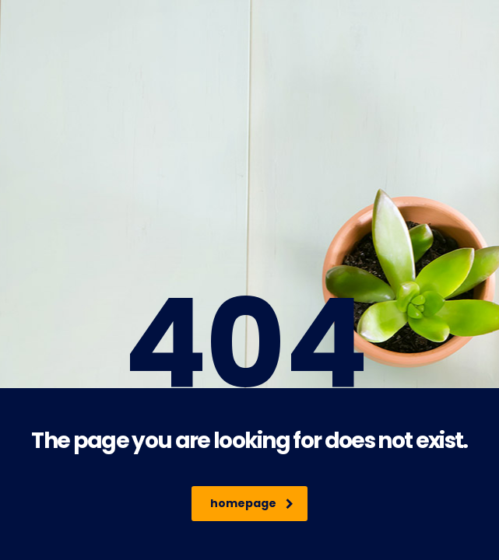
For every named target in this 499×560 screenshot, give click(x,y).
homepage (251, 503)
